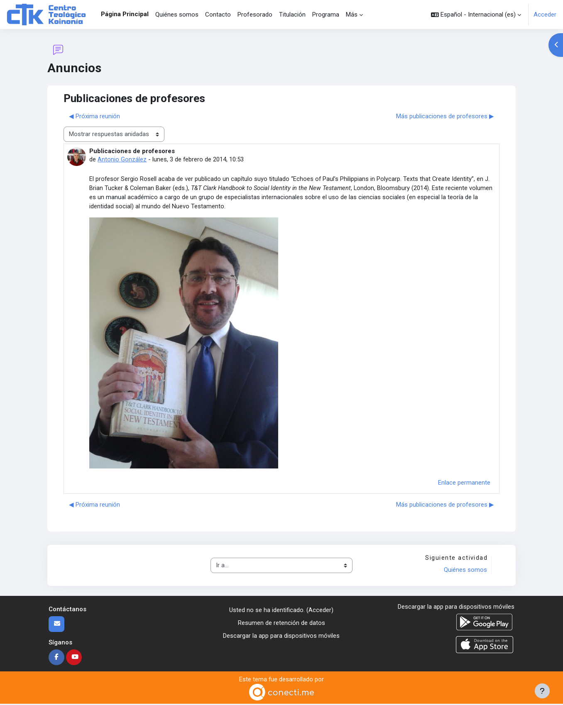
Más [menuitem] (351, 14)
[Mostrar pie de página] (542, 690)
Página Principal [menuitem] (125, 14)
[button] (476, 14)
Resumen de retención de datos (281, 623)
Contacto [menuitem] (218, 14)
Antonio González (122, 159)
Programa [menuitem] (325, 14)
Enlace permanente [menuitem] (464, 483)
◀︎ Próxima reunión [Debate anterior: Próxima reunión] (94, 116)
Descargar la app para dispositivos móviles (281, 636)
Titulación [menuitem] (292, 14)
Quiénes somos (465, 571)
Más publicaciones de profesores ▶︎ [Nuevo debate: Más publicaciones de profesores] (445, 116)
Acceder (545, 14)
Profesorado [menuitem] (254, 14)
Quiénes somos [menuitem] (176, 14)
